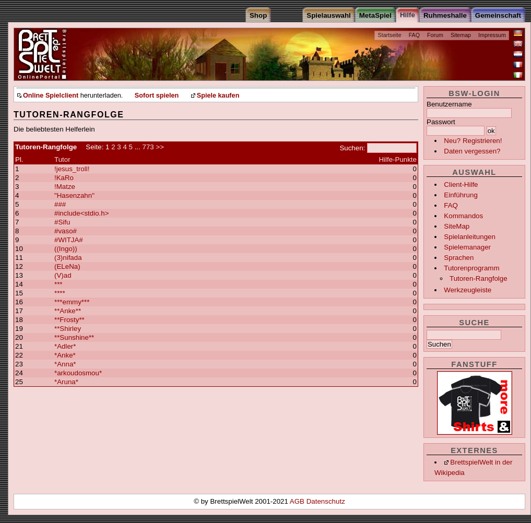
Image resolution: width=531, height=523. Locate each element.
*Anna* (65, 364)
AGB (298, 501)
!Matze (64, 187)
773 (148, 147)
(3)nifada (68, 258)
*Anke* (65, 355)
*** (58, 284)
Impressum (492, 35)
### (60, 204)
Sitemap (461, 35)
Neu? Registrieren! (473, 141)
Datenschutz (325, 501)
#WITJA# (68, 240)
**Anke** (67, 311)
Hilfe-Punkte (398, 159)
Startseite (390, 35)
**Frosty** (69, 320)
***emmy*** (71, 302)
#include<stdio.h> (81, 213)
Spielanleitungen (469, 237)
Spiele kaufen (218, 95)
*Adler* (65, 346)
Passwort (441, 122)
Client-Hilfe (461, 184)
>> (160, 147)
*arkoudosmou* (78, 373)
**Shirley (67, 328)
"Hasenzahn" (74, 195)
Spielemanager (467, 247)
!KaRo (64, 178)
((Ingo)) (65, 249)
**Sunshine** (74, 337)
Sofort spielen (157, 95)
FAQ (414, 35)
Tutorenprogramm (471, 268)
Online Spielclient (50, 95)
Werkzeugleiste (467, 290)
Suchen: (352, 148)
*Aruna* (66, 382)
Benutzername (449, 104)
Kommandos (463, 216)
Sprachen (459, 258)
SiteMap (456, 226)
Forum (435, 35)
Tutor (62, 159)
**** (59, 293)
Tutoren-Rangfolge (479, 278)
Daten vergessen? (472, 151)
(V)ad (63, 275)
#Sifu (62, 222)
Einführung (460, 195)
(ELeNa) (67, 266)
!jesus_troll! (71, 169)
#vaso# (65, 231)
